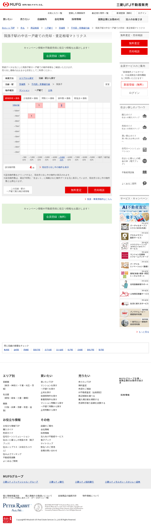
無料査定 (82, 385)
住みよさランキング (12, 454)
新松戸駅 (90, 350)
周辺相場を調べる (86, 395)
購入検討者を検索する (88, 399)
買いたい (7, 19)
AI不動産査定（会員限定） (90, 392)
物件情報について (91, 496)
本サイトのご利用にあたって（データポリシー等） (26, 498)
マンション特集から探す (52, 402)
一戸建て (39, 90)
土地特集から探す (49, 409)
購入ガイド (8, 429)
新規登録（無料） (125, 13)
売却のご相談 (84, 388)
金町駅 (16, 350)
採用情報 (76, 19)
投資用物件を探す (49, 395)
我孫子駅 (36, 350)
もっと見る (144, 332)
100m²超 (16, 105)
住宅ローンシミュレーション (16, 436)
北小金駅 (59, 350)
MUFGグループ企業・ (131, 380)
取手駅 (101, 350)
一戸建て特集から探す (51, 406)
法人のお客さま (134, 19)
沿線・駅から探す (47, 78)
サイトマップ (47, 443)
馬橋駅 (26, 350)
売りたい (25, 19)
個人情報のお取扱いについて (38, 496)
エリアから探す (26, 78)
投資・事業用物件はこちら (99, 199)
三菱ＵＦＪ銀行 (56, 482)
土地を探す (46, 392)
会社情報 (59, 19)
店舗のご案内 (47, 425)
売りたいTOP (84, 381)
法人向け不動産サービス (52, 436)
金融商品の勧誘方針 (67, 496)
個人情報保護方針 (11, 496)
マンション (24, 90)
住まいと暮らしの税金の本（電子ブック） (18, 441)
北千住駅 (48, 350)
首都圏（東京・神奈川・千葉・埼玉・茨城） (18, 385)
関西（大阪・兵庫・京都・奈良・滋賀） (17, 407)
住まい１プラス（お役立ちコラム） (17, 448)
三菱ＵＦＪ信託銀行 (84, 482)
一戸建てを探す (48, 388)
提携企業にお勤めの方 (108, 19)
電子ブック (46, 439)
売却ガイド (8, 432)
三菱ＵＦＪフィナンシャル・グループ (20, 482)
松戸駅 (70, 350)
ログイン (142, 13)
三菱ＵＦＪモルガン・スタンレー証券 (123, 482)
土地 (50, 90)
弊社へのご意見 (48, 446)
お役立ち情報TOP (11, 425)
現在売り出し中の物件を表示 (55, 167)
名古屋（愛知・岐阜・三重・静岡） (16, 396)
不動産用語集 (9, 457)
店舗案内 (42, 19)
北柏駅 (80, 350)
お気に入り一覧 (55, 13)
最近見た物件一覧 (100, 13)
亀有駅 (6, 350)
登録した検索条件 (77, 13)
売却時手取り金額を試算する (91, 402)
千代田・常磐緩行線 (40, 84)
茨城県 (22, 84)
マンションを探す (49, 385)
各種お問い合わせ (49, 450)
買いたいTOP (47, 381)
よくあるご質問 (10, 460)
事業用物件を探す (49, 399)
